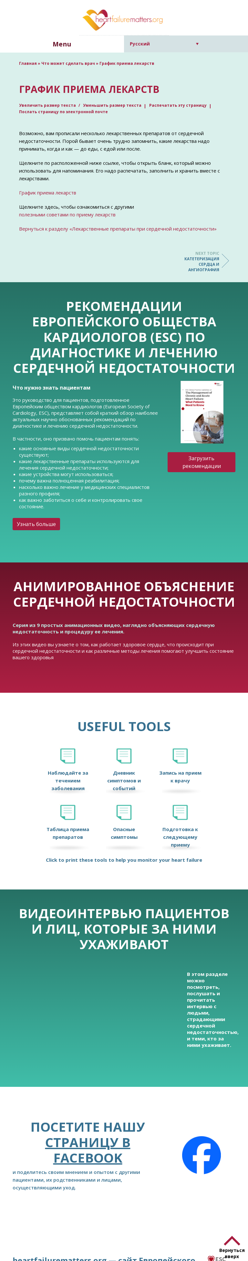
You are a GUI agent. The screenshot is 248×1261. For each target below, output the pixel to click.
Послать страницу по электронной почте (63, 111)
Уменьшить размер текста (112, 105)
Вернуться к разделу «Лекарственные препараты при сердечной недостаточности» (118, 228)
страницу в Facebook (87, 1150)
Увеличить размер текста (48, 105)
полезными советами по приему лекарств (67, 214)
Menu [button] (62, 44)
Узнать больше (36, 524)
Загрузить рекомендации (201, 462)
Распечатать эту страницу (178, 105)
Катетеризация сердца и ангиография (193, 262)
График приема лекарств (47, 192)
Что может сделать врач (68, 63)
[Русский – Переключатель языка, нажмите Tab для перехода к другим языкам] (164, 43)
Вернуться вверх (232, 1253)
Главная (28, 63)
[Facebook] (201, 1155)
